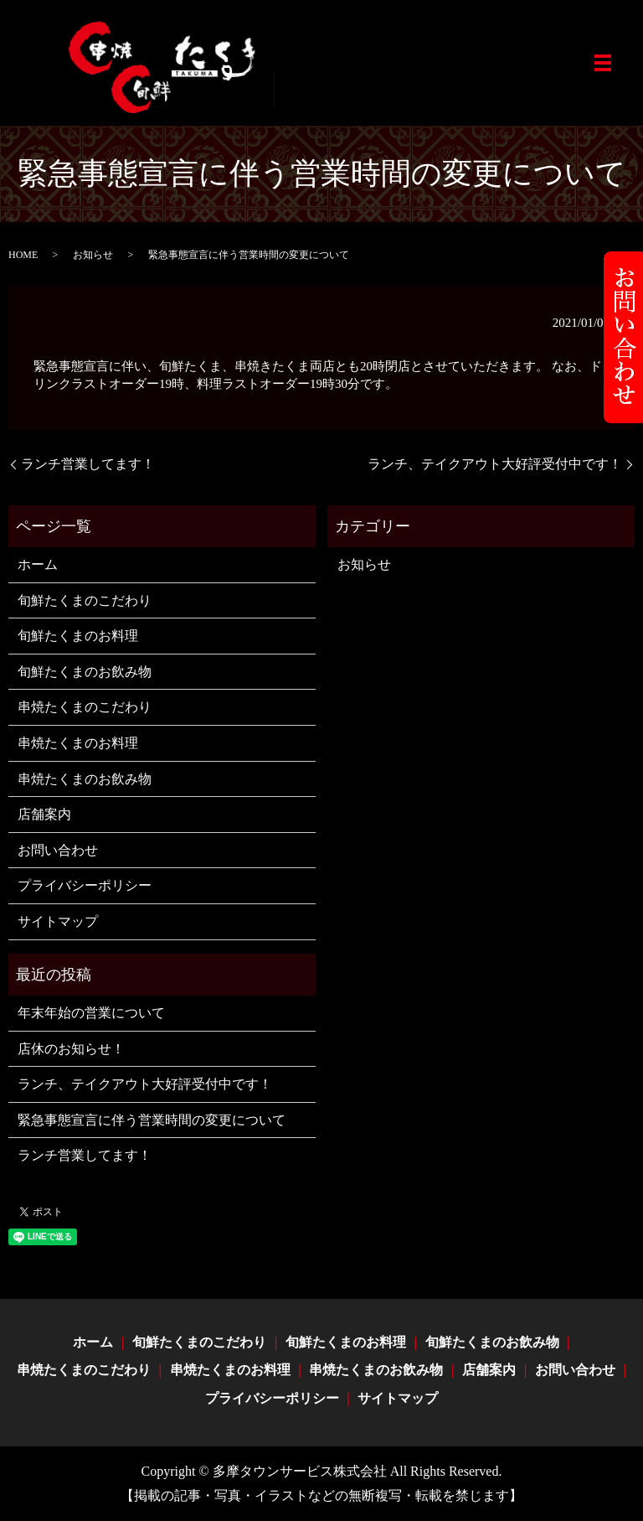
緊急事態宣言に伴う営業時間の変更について (151, 1120)
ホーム (38, 564)
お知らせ (93, 255)
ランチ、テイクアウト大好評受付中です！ (495, 464)
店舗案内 (44, 814)
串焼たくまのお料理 (78, 743)
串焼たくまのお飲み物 (85, 779)
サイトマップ (58, 921)
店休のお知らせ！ (71, 1049)
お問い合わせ (58, 850)
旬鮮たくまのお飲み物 (85, 672)
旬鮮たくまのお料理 (78, 636)
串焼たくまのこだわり (85, 707)
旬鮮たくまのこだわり (85, 600)
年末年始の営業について (91, 1013)
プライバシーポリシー (85, 885)
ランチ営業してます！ (88, 464)
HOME (23, 255)
